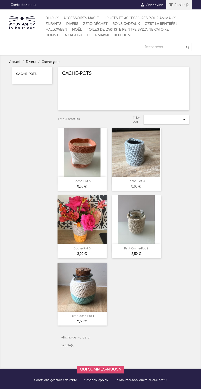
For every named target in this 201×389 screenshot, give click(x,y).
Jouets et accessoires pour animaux (139, 18)
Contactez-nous (23, 5)
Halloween (56, 29)
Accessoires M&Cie (81, 18)
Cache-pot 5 (82, 181)
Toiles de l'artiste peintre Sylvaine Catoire (128, 29)
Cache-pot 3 (82, 248)
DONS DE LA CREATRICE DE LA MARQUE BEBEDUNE (89, 35)
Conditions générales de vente (55, 380)
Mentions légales (96, 380)
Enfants (53, 24)
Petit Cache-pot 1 (82, 316)
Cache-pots (26, 74)
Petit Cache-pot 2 (136, 248)
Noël (77, 29)
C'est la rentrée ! (161, 24)
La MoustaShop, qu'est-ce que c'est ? (141, 380)
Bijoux (52, 18)
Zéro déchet (95, 24)
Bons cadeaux (126, 24)
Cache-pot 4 (136, 181)
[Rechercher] (167, 47)
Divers (72, 24)
